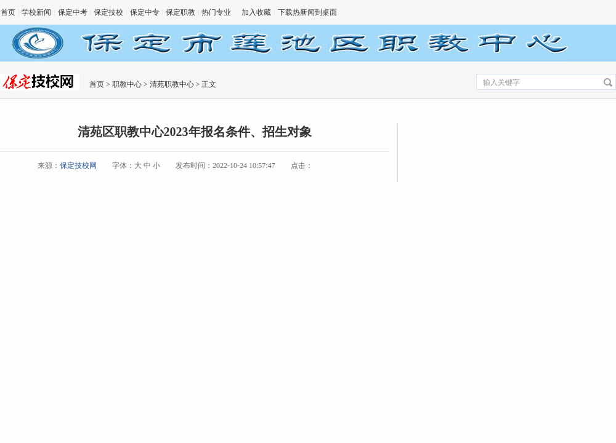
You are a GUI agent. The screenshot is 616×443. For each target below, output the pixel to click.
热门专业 (216, 12)
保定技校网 (78, 165)
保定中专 (145, 12)
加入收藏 (256, 12)
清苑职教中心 (172, 84)
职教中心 (127, 84)
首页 (8, 12)
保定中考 (72, 12)
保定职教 (180, 12)
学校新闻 (36, 12)
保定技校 (108, 12)
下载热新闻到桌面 (307, 12)
